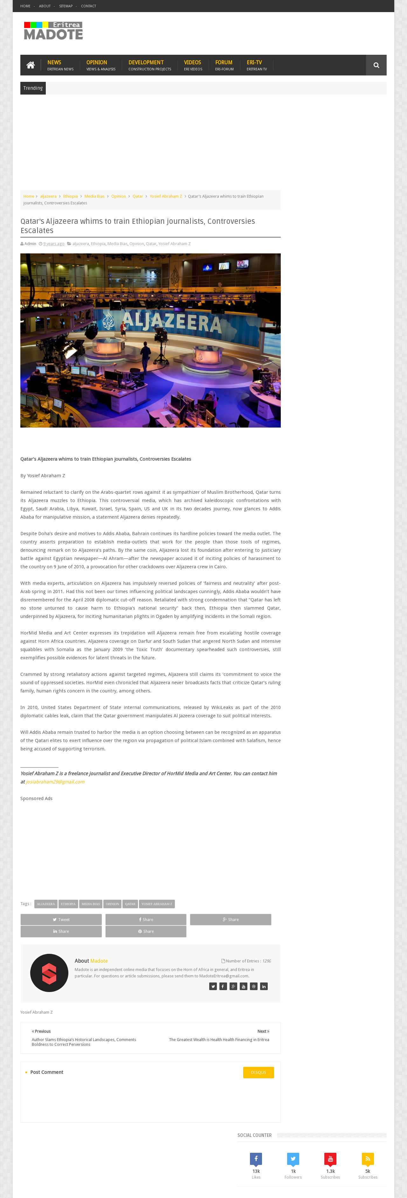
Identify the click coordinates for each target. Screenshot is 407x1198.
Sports (349, 529)
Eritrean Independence (337, 518)
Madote (68, 1188)
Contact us (370, 1156)
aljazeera (48, 195)
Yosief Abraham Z (166, 195)
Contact (88, 6)
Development (149, 64)
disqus (239, 1078)
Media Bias (95, 195)
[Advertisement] (203, 144)
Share (92, 930)
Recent (295, 465)
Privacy (359, 1188)
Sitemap (65, 6)
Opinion (100, 64)
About (45, 6)
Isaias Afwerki (309, 529)
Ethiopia (70, 195)
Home (25, 6)
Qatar (138, 195)
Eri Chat (223, 1156)
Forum (224, 64)
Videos (193, 64)
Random (368, 465)
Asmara (286, 508)
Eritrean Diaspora (295, 518)
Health (284, 529)
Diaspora (86, 1156)
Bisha (303, 508)
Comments (331, 465)
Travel (114, 1156)
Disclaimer (377, 1188)
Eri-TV (257, 64)
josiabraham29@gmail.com (81, 793)
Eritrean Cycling (362, 508)
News (60, 64)
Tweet (43, 930)
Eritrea (336, 508)
